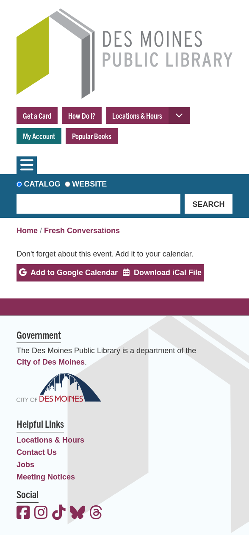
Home (27, 230)
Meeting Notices (46, 477)
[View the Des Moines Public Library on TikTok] (59, 513)
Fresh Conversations (82, 230)
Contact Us (37, 452)
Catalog (42, 184)
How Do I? (81, 115)
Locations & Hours (137, 115)
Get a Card (37, 115)
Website (89, 184)
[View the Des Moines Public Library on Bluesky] (77, 513)
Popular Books (91, 136)
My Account (39, 136)
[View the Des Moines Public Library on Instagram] (41, 513)
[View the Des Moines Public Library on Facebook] (23, 513)
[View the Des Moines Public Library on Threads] (96, 513)
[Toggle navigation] (27, 165)
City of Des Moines (51, 362)
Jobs (25, 464)
